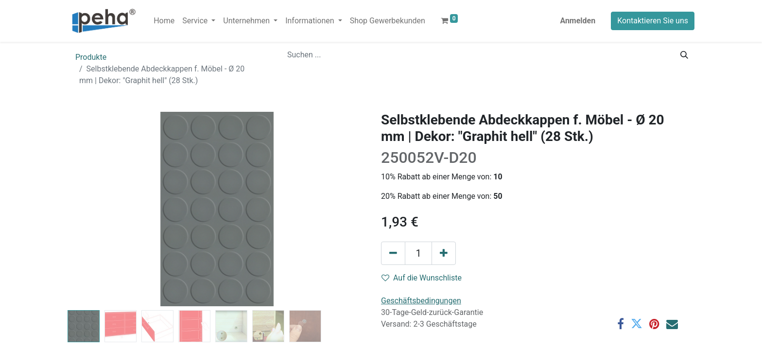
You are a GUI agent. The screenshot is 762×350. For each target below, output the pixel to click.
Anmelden (577, 20)
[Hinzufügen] (444, 253)
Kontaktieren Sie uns (652, 20)
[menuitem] (164, 21)
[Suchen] (684, 55)
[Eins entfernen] (393, 253)
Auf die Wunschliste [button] (421, 277)
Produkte (90, 57)
